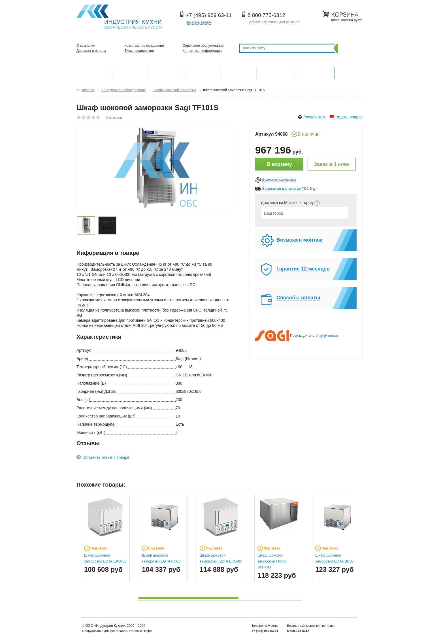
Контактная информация (202, 51)
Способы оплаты (298, 298)
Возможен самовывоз (279, 180)
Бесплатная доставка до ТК (284, 189)
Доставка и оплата (91, 51)
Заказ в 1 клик (332, 164)
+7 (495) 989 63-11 (209, 15)
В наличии (308, 134)
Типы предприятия (139, 51)
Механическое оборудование (131, 72)
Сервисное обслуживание (203, 46)
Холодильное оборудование (203, 72)
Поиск (348, 48)
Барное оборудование (167, 72)
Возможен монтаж (299, 240)
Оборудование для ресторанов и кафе (118, 17)
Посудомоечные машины (314, 72)
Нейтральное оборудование (239, 72)
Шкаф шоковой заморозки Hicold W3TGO (271, 561)
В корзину (279, 164)
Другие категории (348, 72)
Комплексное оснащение (144, 46)
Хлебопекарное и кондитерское (276, 72)
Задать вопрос (349, 117)
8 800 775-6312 (266, 15)
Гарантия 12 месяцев (303, 269)
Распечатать (314, 117)
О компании (85, 46)
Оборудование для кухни (94, 72)
